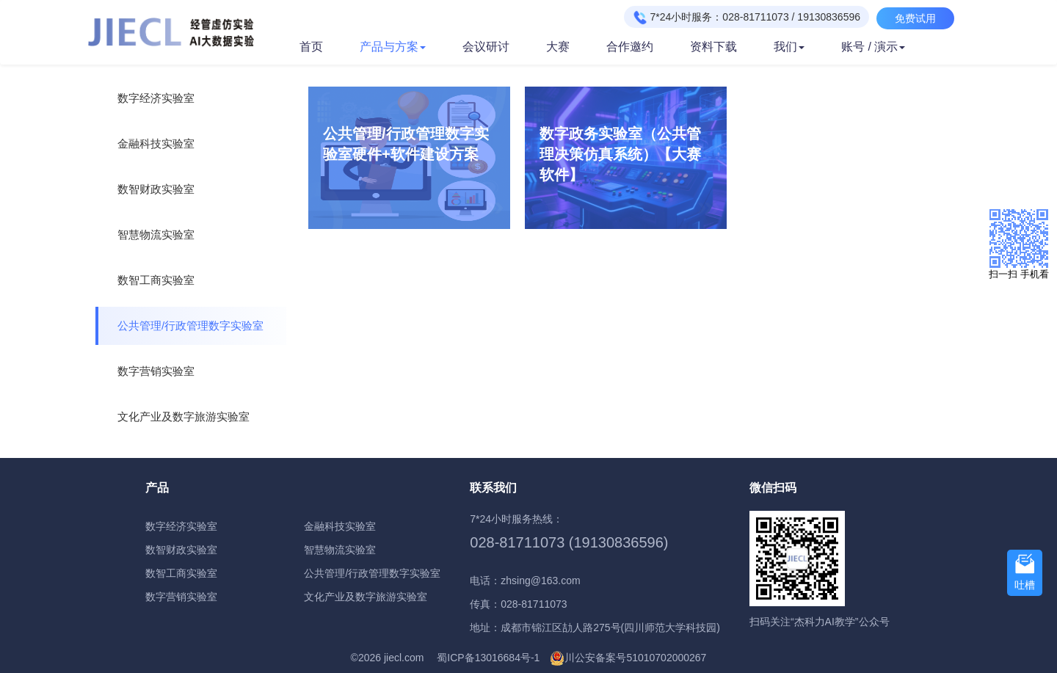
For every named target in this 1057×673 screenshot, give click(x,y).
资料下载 (713, 46)
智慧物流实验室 (156, 234)
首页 (311, 46)
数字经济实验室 (156, 98)
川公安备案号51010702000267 (635, 657)
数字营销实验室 (156, 371)
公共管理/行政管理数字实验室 (190, 325)
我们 (789, 46)
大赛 (558, 46)
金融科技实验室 (156, 143)
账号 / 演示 (873, 46)
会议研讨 (485, 46)
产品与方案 (393, 46)
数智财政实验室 (156, 189)
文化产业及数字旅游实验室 (183, 416)
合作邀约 (629, 46)
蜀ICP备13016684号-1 (488, 657)
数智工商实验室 (156, 280)
